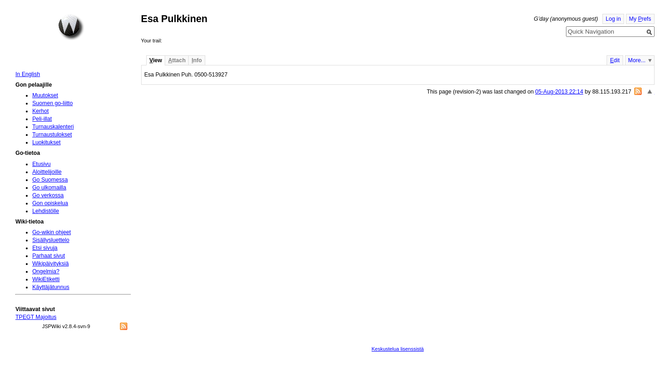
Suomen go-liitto (52, 103)
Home (71, 27)
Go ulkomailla (49, 187)
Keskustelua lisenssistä (398, 349)
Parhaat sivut (48, 256)
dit (614, 60)
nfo (196, 60)
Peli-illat (42, 119)
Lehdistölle (45, 211)
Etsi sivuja (45, 248)
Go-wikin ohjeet (51, 232)
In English (27, 74)
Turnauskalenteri (53, 127)
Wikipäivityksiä (50, 263)
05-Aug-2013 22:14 (559, 91)
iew (155, 60)
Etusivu (41, 164)
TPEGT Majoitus (35, 317)
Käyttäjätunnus (50, 287)
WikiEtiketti (46, 279)
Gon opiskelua (50, 203)
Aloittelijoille (47, 172)
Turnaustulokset (52, 134)
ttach (176, 60)
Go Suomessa (50, 180)
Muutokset (45, 95)
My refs (640, 19)
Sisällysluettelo (50, 240)
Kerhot (40, 111)
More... (637, 60)
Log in (613, 19)
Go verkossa (48, 195)
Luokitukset (46, 142)
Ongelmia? (46, 271)
